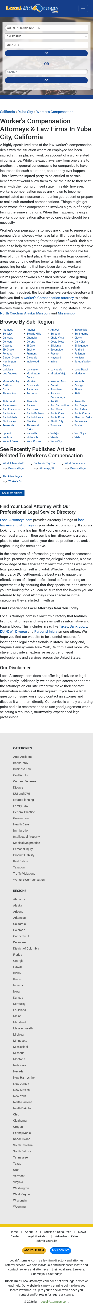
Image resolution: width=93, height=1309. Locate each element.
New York (19, 1096)
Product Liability (23, 855)
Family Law (20, 806)
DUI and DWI (21, 793)
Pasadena (56, 389)
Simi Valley (9, 421)
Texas (17, 1163)
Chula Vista (57, 337)
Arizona (18, 911)
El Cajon (31, 345)
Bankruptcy (78, 626)
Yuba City (25, 112)
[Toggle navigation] (83, 8)
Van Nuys (80, 433)
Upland (7, 433)
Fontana (7, 353)
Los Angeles (10, 373)
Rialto (77, 393)
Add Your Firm (34, 1250)
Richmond (9, 401)
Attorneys (44, 468)
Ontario (54, 385)
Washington (21, 1188)
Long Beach (81, 369)
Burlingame (81, 333)
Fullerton (79, 353)
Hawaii (17, 967)
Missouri (43, 313)
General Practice (24, 812)
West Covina (34, 441)
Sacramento (10, 405)
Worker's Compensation (55, 112)
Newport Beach (59, 381)
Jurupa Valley (82, 361)
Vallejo (54, 433)
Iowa (16, 991)
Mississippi (67, 313)
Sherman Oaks (83, 417)
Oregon (18, 1126)
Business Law (22, 769)
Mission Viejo (58, 373)
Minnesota (20, 1040)
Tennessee (20, 1157)
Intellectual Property (26, 836)
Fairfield (79, 349)
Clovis (78, 337)
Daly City (79, 341)
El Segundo (81, 345)
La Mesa (8, 369)
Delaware (19, 942)
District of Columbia (26, 948)
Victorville (32, 437)
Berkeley (7, 333)
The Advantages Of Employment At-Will (14, 476)
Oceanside (33, 385)
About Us (31, 1232)
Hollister (79, 357)
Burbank (55, 333)
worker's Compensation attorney (49, 298)
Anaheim (32, 329)
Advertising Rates (66, 1236)
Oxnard (7, 389)
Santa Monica (35, 417)
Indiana (18, 985)
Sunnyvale (80, 421)
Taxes (63, 626)
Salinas (31, 405)
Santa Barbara (35, 413)
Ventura (7, 437)
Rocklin (54, 401)
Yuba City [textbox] (13, 45)
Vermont (19, 1176)
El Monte (55, 345)
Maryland (19, 1022)
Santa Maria (10, 417)
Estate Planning (23, 800)
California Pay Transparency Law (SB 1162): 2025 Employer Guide (45, 463)
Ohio (16, 1114)
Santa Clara (57, 413)
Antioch (55, 329)
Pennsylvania (22, 1133)
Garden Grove (11, 357)
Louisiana (19, 1010)
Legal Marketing (37, 1236)
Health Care (21, 824)
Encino (31, 349)
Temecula (8, 425)
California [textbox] (14, 36)
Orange (78, 385)
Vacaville (32, 433)
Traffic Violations (24, 873)
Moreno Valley (11, 381)
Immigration (21, 830)
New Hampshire (24, 1077)
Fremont (31, 353)
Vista (77, 437)
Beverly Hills (34, 333)
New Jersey (21, 1083)
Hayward (55, 357)
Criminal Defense (24, 781)
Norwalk (79, 381)
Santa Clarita (82, 413)
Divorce (21, 632)
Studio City (56, 421)
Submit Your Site (47, 1241)
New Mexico (21, 1090)
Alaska (29, 313)
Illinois (17, 979)
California (7, 112)
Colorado (19, 930)
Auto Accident (22, 756)
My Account (60, 1250)
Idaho (17, 973)
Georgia (18, 960)
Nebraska (19, 1065)
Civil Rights (20, 775)
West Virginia (21, 1194)
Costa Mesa (57, 341)
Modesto (79, 373)
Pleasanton (9, 393)
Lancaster (32, 369)
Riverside (32, 401)
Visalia (54, 437)
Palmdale (32, 389)
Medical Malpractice (26, 843)
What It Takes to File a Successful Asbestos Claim (14, 463)
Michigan (19, 1034)
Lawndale (56, 369)
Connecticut (21, 936)
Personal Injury (17, 468)
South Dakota (22, 1151)
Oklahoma (20, 1120)
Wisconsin (20, 1200)
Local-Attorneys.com (16, 520)
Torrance (55, 425)
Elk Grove (8, 349)
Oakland (7, 385)
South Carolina (23, 1145)
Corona (31, 341)
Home (14, 1232)
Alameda (8, 329)
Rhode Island (21, 1139)
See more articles (12, 493)
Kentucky (19, 1004)
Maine (17, 1016)
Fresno (54, 353)
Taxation (19, 867)
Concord (7, 341)
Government (21, 818)
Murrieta (31, 381)
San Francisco (11, 409)
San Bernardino (59, 405)
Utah (16, 1169)
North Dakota (22, 1108)
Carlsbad (8, 337)
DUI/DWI (7, 632)
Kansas (18, 997)
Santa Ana (9, 413)
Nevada (18, 1071)
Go (46, 53)
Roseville (79, 401)
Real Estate (20, 861)
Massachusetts (23, 1028)
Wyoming (19, 1206)
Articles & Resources (57, 1232)
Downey (7, 345)
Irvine (53, 361)
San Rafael (81, 409)
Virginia (18, 1182)
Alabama (19, 899)
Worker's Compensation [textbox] (23, 28)
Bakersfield (81, 329)
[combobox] (46, 28)
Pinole (78, 389)
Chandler (32, 337)
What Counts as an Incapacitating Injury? (76, 463)
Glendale (32, 357)
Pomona (32, 393)
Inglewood (33, 361)
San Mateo (56, 409)
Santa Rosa (57, 417)
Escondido (56, 349)
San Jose (32, 409)
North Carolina (11, 313)
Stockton (32, 421)
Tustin (78, 425)
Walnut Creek (10, 441)
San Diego (80, 405)
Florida (17, 954)
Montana (19, 1059)
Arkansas (19, 917)
